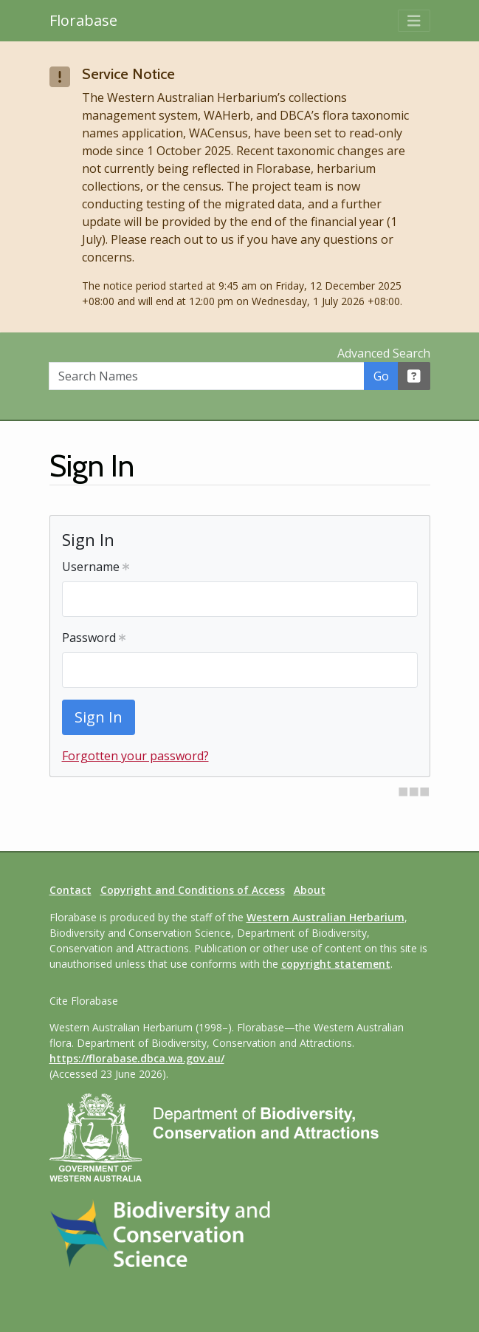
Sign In (99, 717)
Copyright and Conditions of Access (192, 890)
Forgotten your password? (135, 756)
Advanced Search (383, 353)
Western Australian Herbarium (325, 917)
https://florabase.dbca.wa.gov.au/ (136, 1058)
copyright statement (335, 964)
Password (93, 637)
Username (95, 567)
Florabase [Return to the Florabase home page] (83, 20)
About (309, 890)
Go (381, 376)
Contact (70, 890)
